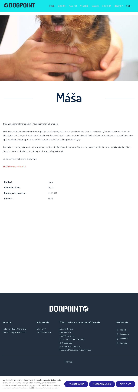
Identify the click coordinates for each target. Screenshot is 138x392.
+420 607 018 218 (18, 331)
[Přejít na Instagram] (122, 336)
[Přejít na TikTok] (121, 332)
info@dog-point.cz (17, 334)
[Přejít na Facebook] (122, 340)
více (32, 387)
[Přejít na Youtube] (121, 345)
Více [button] (128, 6)
